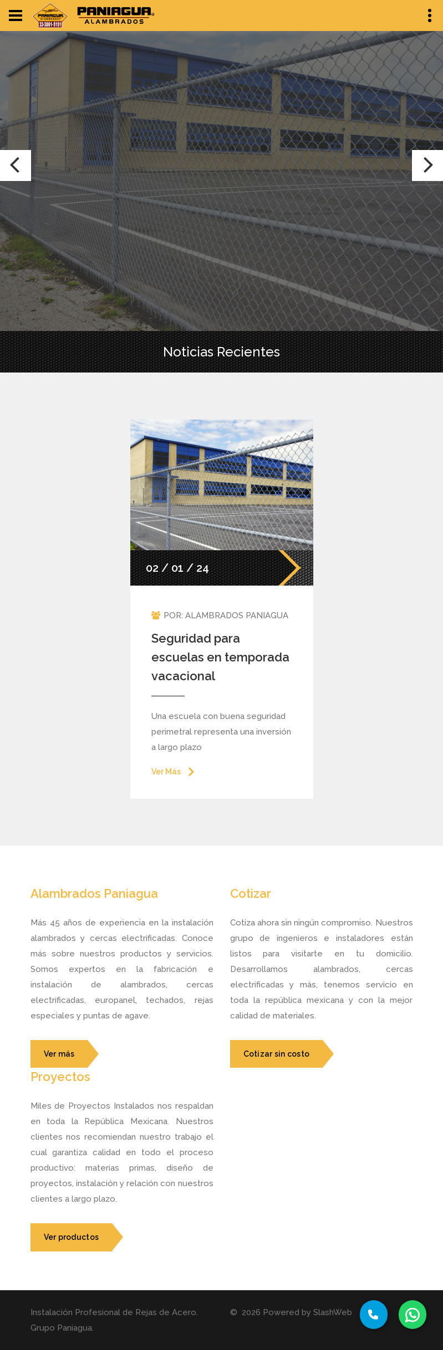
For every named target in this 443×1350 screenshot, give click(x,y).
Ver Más (166, 771)
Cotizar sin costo (276, 1053)
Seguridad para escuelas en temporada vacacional (220, 657)
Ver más (59, 1053)
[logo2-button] (116, 15)
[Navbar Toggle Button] (15, 15)
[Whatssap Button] (412, 1314)
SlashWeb (332, 1312)
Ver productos (71, 1237)
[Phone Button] (374, 1314)
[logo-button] (50, 15)
